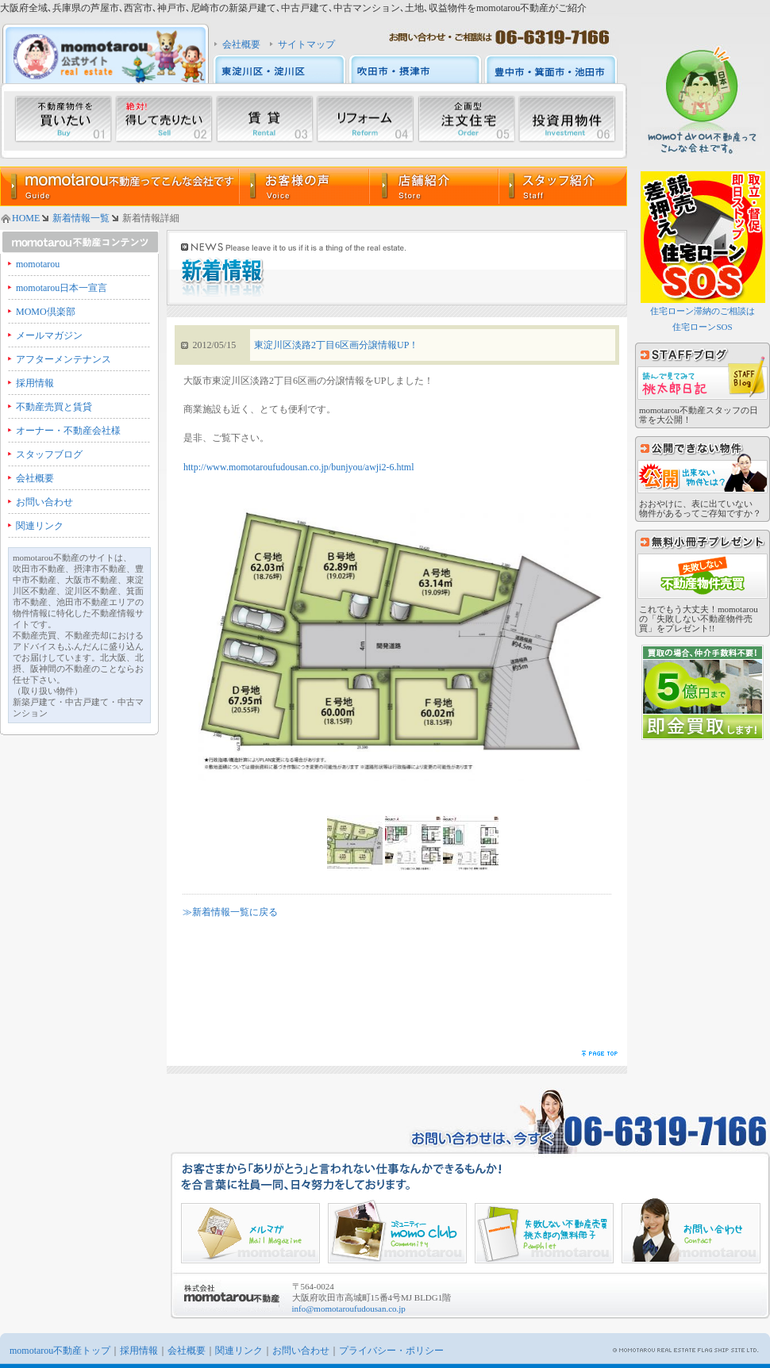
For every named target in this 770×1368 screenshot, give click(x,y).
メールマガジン (49, 335)
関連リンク (40, 525)
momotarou (38, 264)
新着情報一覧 (81, 218)
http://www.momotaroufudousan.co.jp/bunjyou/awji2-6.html (298, 467)
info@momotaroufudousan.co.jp (349, 1308)
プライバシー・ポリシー (391, 1350)
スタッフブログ (49, 454)
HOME (26, 218)
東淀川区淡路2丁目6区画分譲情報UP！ (336, 345)
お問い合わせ (44, 502)
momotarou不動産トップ (60, 1350)
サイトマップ (306, 44)
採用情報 (35, 383)
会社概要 (241, 44)
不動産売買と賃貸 (54, 406)
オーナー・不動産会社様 (68, 430)
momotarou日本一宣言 (61, 287)
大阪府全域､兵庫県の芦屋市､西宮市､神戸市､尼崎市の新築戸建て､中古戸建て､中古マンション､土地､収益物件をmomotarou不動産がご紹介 (293, 7)
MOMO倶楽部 (45, 311)
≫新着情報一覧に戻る (230, 912)
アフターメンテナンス (63, 359)
